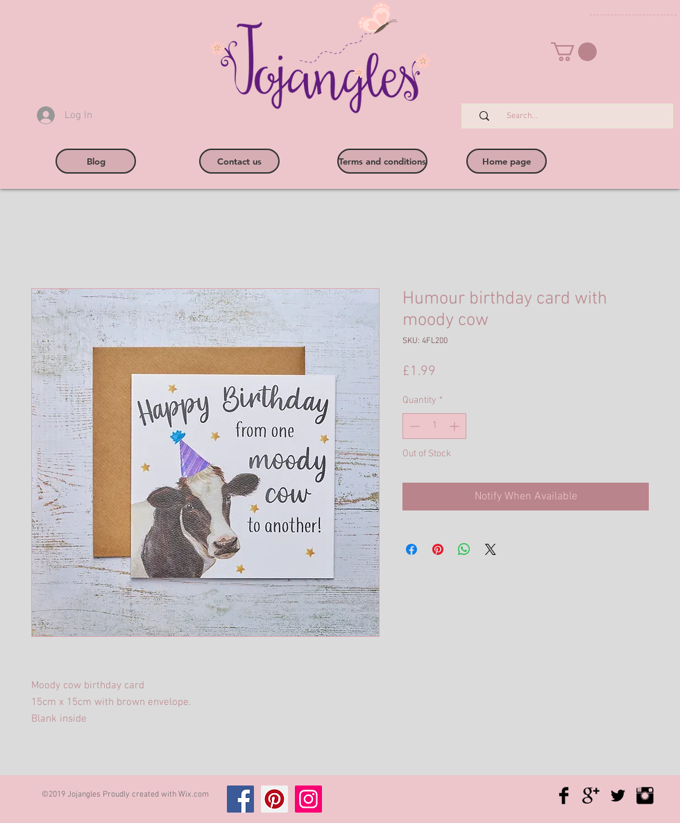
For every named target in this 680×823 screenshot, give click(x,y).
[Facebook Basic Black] (563, 795)
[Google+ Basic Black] (591, 795)
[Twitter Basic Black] (618, 795)
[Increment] (455, 426)
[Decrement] (413, 426)
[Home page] (506, 161)
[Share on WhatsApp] (464, 549)
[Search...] (575, 116)
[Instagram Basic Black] (645, 795)
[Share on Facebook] (411, 549)
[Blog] (96, 161)
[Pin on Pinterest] (438, 549)
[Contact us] (239, 161)
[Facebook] (240, 799)
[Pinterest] (274, 799)
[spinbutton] (434, 426)
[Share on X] (490, 549)
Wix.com (193, 794)
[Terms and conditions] (382, 161)
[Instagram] (308, 799)
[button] (574, 51)
